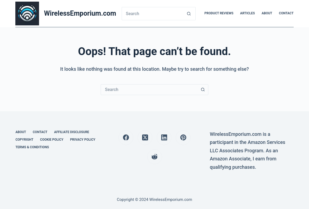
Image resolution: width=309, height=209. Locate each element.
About (267, 13)
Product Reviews (218, 13)
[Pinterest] (183, 137)
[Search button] (189, 13)
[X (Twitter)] (145, 137)
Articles (247, 13)
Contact (286, 13)
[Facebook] (125, 137)
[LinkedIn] (164, 137)
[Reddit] (154, 156)
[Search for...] (152, 13)
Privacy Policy (82, 139)
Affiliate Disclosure (71, 132)
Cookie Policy (52, 139)
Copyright (24, 139)
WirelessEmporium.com (80, 13)
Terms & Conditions (32, 147)
